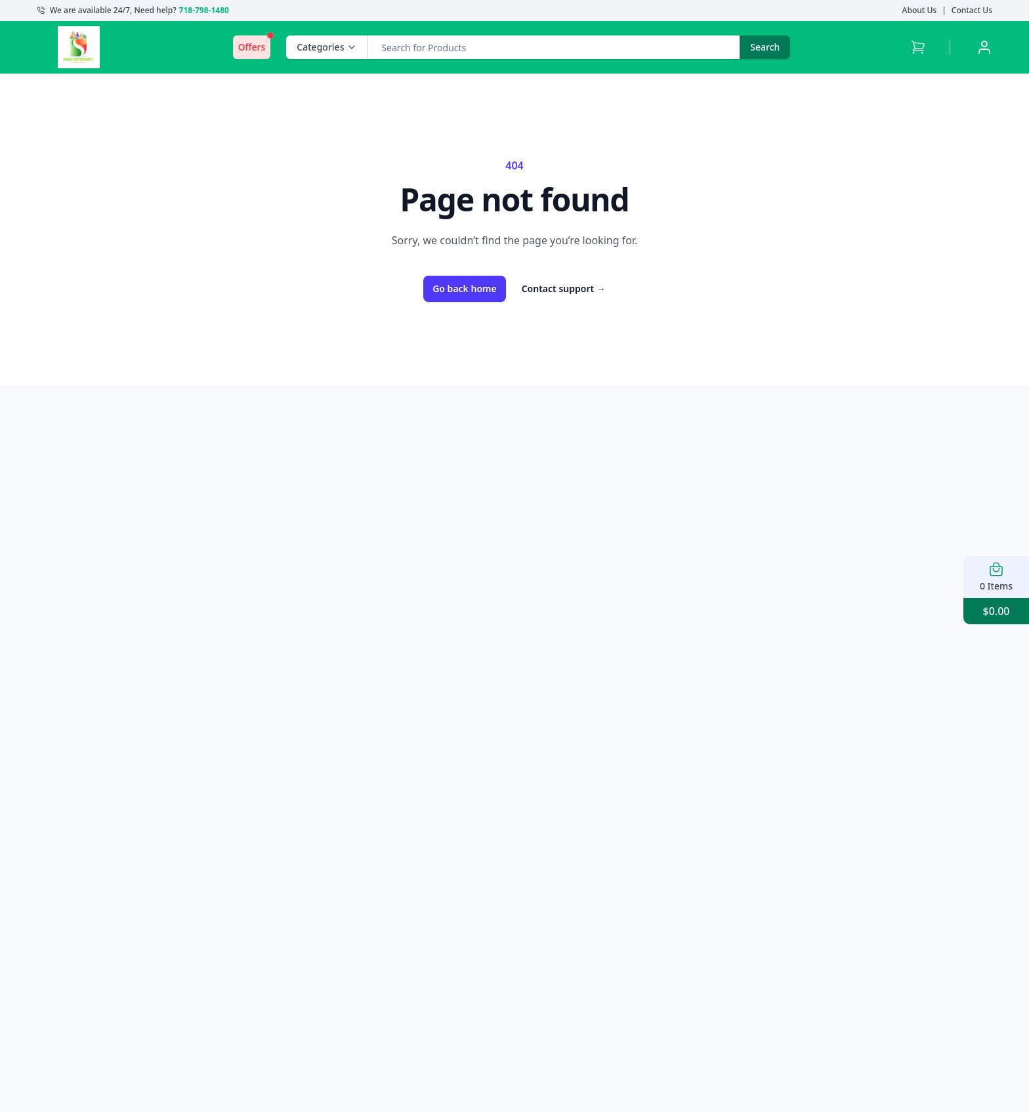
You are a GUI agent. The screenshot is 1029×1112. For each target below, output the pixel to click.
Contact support (564, 288)
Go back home (464, 288)
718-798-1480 (204, 10)
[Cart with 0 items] (918, 47)
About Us (919, 10)
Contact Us (972, 10)
